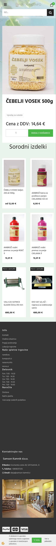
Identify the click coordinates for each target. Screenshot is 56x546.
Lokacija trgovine (9, 346)
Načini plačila (7, 396)
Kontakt (5, 335)
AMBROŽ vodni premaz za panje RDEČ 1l (14, 250)
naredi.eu (6, 354)
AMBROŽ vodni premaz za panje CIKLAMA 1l (39, 250)
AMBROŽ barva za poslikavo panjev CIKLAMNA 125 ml (40, 196)
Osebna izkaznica (9, 339)
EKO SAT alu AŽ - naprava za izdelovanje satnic (42, 305)
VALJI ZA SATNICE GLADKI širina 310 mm (13, 303)
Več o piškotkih (48, 540)
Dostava (5, 392)
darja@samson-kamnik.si (20, 472)
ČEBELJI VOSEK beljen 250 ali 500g (13, 191)
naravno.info (7, 362)
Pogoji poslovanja (9, 343)
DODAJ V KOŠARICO (40, 133)
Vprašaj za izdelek (15, 115)
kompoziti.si (7, 358)
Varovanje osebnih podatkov (14, 400)
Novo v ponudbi (9, 268)
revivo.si (5, 366)
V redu (37, 540)
